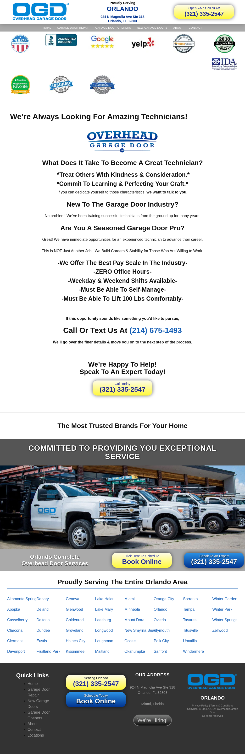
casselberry (17, 620)
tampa (189, 609)
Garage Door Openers (113, 27)
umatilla (190, 641)
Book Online (141, 559)
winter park (222, 609)
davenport (16, 651)
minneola (132, 609)
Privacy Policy (200, 705)
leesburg (103, 620)
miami (129, 599)
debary (43, 599)
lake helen (105, 599)
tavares (189, 620)
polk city (161, 641)
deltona (43, 620)
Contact (195, 27)
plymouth (162, 630)
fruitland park (49, 651)
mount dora (134, 620)
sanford (160, 651)
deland (43, 609)
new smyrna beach (141, 630)
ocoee (130, 641)
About (178, 27)
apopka (13, 609)
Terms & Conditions (221, 705)
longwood (104, 630)
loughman (104, 641)
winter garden (224, 599)
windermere (193, 651)
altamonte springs (23, 599)
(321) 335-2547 (204, 11)
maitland (102, 651)
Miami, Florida (152, 704)
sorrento (190, 599)
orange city (164, 599)
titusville (190, 630)
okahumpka (134, 651)
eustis (42, 641)
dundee (43, 630)
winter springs (225, 620)
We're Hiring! (152, 720)
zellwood (220, 630)
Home (47, 27)
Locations (36, 735)
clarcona (14, 630)
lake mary (104, 609)
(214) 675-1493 (155, 330)
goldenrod (75, 620)
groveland (75, 630)
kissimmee (75, 651)
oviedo (160, 620)
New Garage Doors (152, 27)
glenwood (74, 609)
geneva (72, 599)
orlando (160, 609)
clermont (15, 641)
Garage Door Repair (73, 27)
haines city (75, 641)
